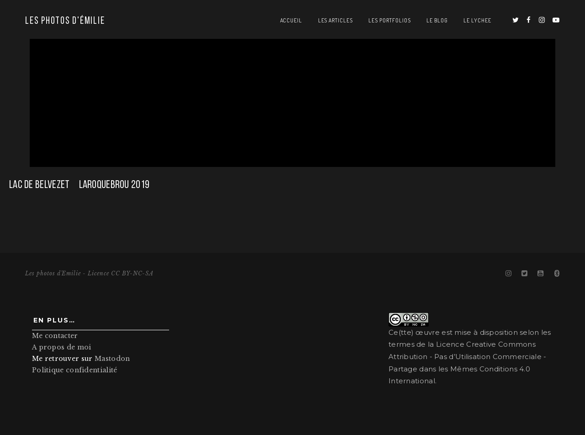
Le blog (437, 20)
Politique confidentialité (74, 371)
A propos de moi (61, 348)
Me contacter (55, 337)
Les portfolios (389, 20)
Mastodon (112, 359)
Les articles (335, 20)
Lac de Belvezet (39, 185)
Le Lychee (477, 20)
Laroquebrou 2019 (114, 185)
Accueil (291, 20)
